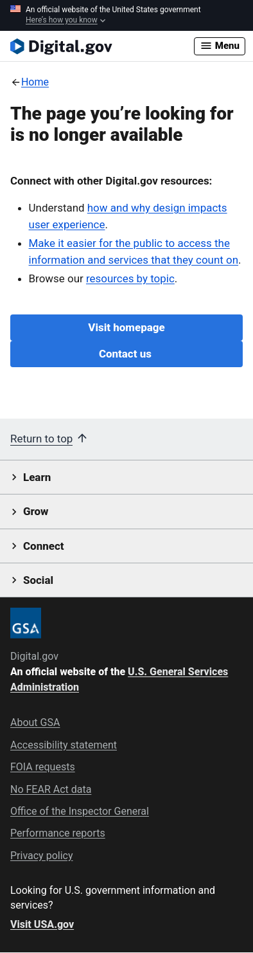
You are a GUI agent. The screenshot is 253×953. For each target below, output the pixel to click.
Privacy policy (41, 855)
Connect (43, 546)
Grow (36, 511)
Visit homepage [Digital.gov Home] (126, 327)
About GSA (35, 722)
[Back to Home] (29, 82)
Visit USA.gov (42, 924)
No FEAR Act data (50, 789)
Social (38, 580)
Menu (220, 45)
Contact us (126, 353)
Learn (37, 477)
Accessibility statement (63, 745)
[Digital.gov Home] (102, 46)
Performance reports (57, 833)
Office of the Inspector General (79, 811)
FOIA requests (42, 767)
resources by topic (130, 278)
